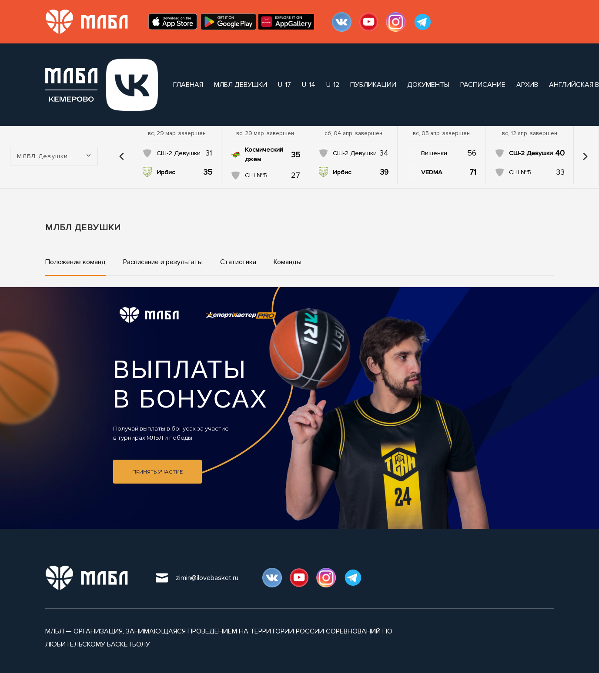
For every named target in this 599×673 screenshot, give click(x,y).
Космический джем (264, 154)
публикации (373, 84)
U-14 (308, 84)
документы (428, 84)
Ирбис (166, 172)
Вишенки (434, 153)
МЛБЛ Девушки (240, 84)
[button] (121, 156)
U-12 (332, 84)
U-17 (284, 84)
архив (527, 84)
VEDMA (431, 172)
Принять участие (157, 472)
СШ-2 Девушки (179, 153)
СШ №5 (256, 175)
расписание (482, 84)
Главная (188, 84)
